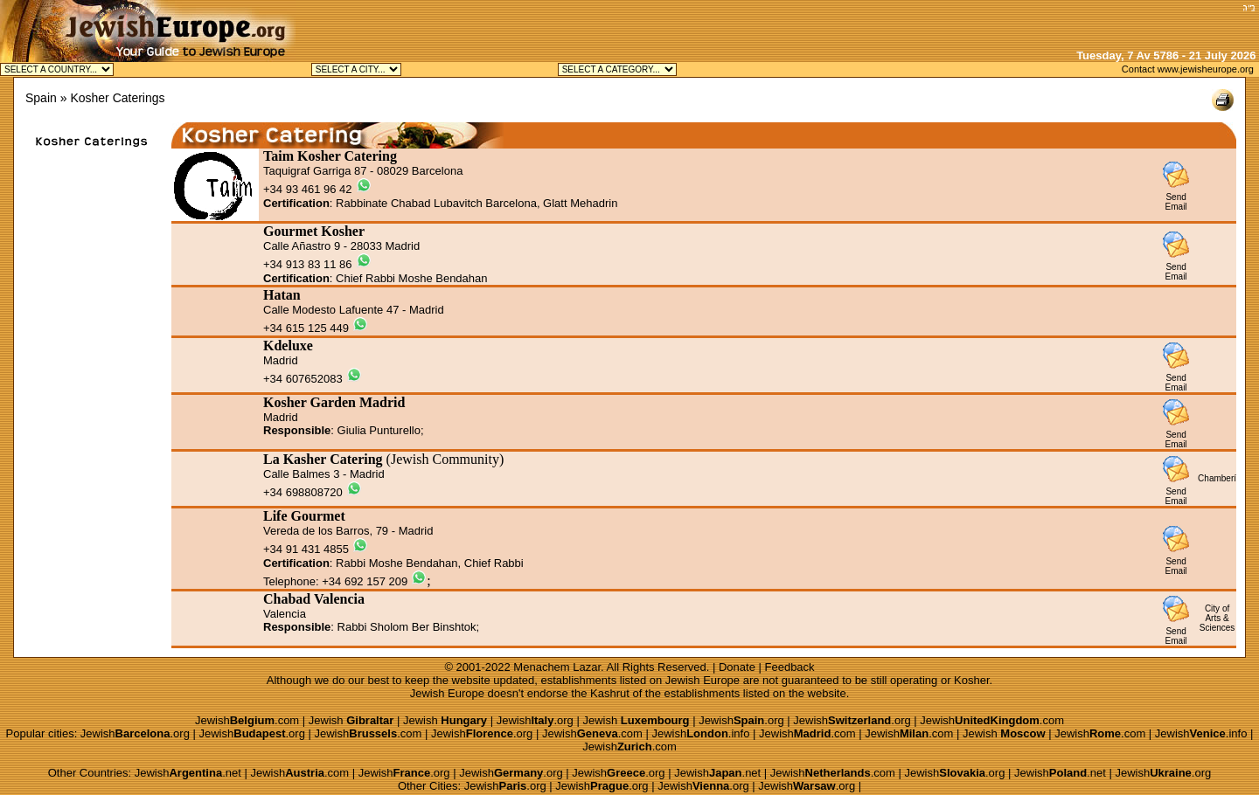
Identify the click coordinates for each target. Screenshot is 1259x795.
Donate (737, 667)
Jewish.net (188, 772)
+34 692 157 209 (364, 581)
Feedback (790, 667)
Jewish (351, 720)
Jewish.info (700, 733)
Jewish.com (247, 720)
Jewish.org (535, 720)
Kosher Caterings (117, 98)
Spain (41, 98)
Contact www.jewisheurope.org (1188, 69)
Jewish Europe (702, 680)
